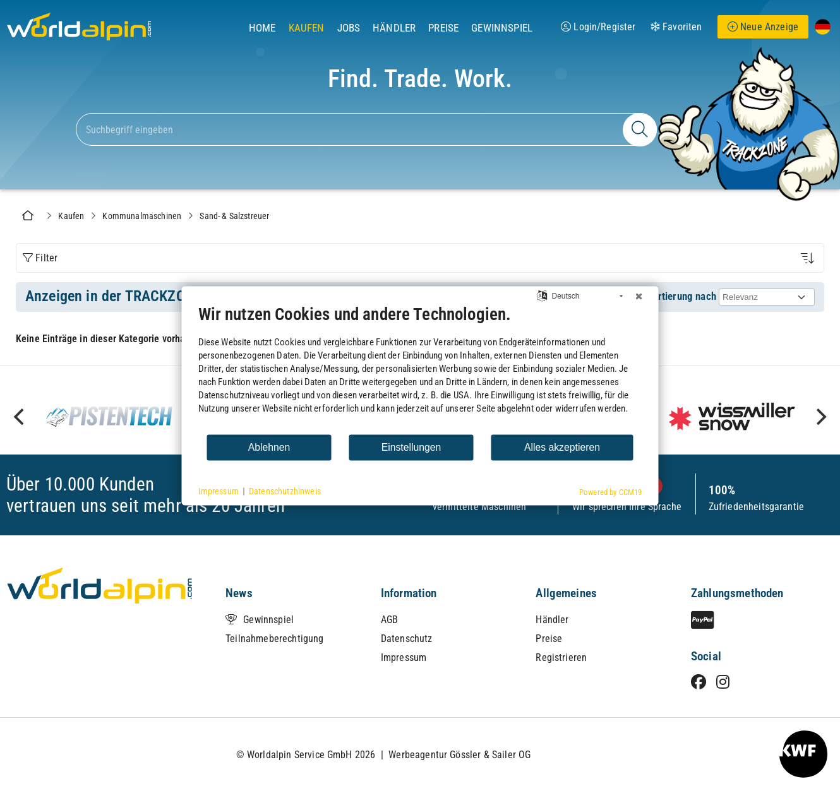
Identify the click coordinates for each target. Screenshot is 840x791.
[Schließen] (639, 296)
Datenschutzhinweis (285, 491)
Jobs (349, 28)
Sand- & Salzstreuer (234, 216)
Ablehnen (269, 447)
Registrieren (561, 657)
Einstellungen (411, 447)
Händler (394, 28)
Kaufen (307, 28)
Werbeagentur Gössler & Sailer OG (459, 755)
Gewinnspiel (501, 28)
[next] (820, 417)
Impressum (403, 657)
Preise (443, 28)
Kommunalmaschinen (141, 216)
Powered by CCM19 (610, 491)
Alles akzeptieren (562, 447)
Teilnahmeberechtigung (274, 639)
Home (262, 28)
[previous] (20, 417)
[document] (420, 368)
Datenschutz (407, 639)
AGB (389, 620)
